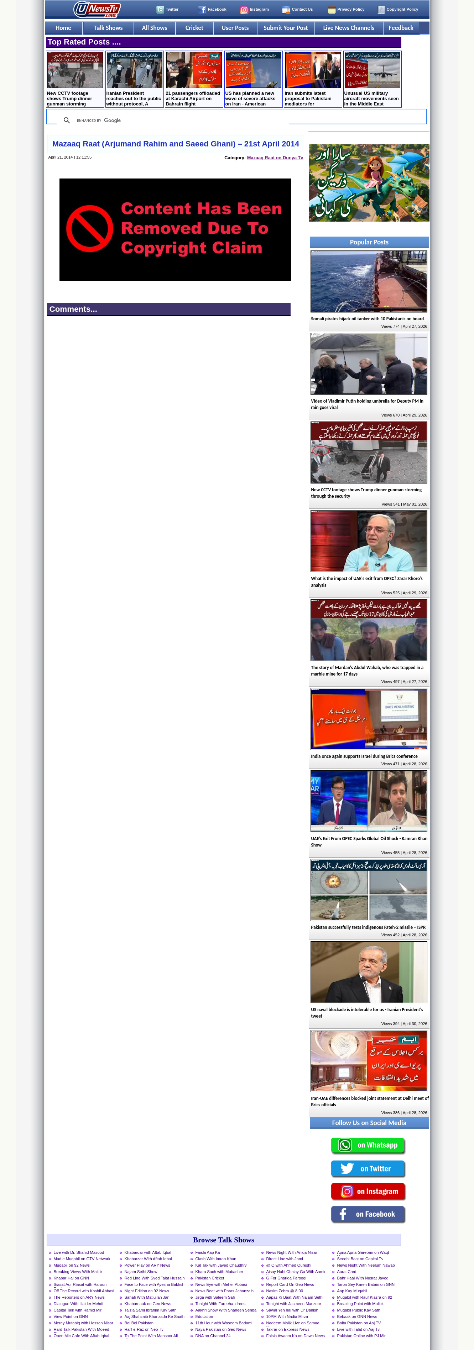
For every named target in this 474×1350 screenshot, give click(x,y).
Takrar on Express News (287, 1329)
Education (204, 1316)
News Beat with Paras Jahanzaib (225, 1291)
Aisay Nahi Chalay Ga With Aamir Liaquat (296, 1272)
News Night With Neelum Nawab (366, 1265)
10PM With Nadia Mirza (287, 1316)
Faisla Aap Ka (208, 1252)
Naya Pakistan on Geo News (221, 1329)
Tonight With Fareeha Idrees (221, 1304)
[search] (171, 120)
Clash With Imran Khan (216, 1259)
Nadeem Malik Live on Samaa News (292, 1323)
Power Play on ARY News (147, 1265)
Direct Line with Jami (284, 1259)
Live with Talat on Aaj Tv (358, 1329)
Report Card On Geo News (290, 1284)
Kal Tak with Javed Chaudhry (221, 1265)
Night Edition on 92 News (147, 1291)
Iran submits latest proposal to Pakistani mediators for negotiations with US (313, 80)
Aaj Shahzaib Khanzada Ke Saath (155, 1316)
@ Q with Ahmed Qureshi (288, 1265)
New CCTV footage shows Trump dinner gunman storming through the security (75, 80)
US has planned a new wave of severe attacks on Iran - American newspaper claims (253, 80)
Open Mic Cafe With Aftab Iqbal (81, 1336)
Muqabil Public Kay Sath (358, 1310)
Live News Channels (349, 28)
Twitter (172, 9)
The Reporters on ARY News (79, 1297)
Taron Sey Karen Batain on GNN (366, 1284)
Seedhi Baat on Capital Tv (360, 1259)
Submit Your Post (286, 28)
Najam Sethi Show (141, 1271)
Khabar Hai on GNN (71, 1278)
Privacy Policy (351, 9)
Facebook (217, 9)
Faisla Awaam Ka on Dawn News (295, 1336)
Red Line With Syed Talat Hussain (155, 1278)
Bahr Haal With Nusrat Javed (363, 1278)
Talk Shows (108, 28)
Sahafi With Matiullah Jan (147, 1297)
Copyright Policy (402, 9)
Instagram (259, 9)
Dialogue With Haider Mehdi (78, 1304)
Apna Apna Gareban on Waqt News (363, 1253)
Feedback (401, 28)
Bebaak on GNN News (357, 1316)
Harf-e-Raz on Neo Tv (144, 1329)
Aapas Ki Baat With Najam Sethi (294, 1297)
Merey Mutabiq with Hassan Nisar (83, 1323)
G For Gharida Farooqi (286, 1278)
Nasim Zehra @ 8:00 (284, 1291)
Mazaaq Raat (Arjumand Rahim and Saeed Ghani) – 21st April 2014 (175, 143)
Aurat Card (346, 1271)
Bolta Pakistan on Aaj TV (359, 1323)
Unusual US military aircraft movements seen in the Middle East (372, 79)
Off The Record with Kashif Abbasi (84, 1291)
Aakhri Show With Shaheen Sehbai (226, 1310)
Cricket (194, 28)
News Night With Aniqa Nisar (291, 1252)
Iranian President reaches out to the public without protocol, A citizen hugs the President (134, 80)
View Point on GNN (71, 1316)
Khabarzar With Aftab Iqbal (148, 1259)
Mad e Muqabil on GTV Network (82, 1259)
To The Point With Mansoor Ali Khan (151, 1336)
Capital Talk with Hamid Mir (78, 1310)
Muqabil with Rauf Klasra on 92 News (364, 1298)
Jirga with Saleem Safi (215, 1297)
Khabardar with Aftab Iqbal (148, 1252)
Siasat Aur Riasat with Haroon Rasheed (80, 1285)
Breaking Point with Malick (360, 1304)
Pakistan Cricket (210, 1278)
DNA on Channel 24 (213, 1336)
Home (63, 28)
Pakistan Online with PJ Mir (361, 1336)
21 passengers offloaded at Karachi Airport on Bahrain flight (194, 79)
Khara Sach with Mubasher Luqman (219, 1272)
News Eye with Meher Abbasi (221, 1284)
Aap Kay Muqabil (352, 1291)
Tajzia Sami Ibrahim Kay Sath (151, 1310)
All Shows (154, 28)
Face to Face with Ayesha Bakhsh (154, 1284)
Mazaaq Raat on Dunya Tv (275, 157)
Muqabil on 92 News (72, 1265)
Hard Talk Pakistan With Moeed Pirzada (81, 1330)
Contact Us (302, 9)
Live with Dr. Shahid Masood (79, 1252)
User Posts (235, 28)
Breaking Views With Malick (78, 1271)
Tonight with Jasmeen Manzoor (293, 1304)
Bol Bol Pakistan (139, 1323)
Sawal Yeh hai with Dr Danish (292, 1310)
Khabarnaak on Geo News (148, 1304)
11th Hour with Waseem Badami (224, 1323)
